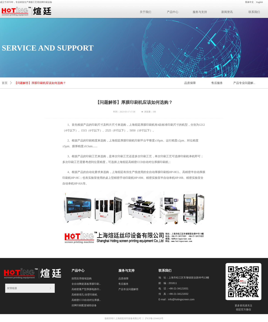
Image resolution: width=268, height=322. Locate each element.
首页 (5, 82)
